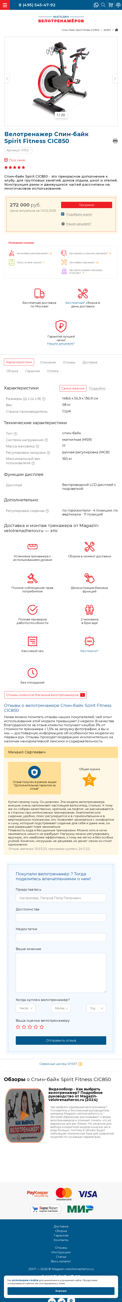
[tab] (19, 362)
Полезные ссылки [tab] (21, 242)
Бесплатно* (89, 651)
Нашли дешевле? (78, 224)
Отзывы (61, 1248)
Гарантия (61, 1235)
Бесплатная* (75, 303)
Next (115, 78)
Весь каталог (61, 1261)
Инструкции (61, 1252)
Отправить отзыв (61, 1040)
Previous (7, 78)
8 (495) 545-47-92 (37, 5)
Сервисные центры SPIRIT (61, 1063)
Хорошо (61, 1290)
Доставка (61, 1226)
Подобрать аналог (79, 214)
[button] (25, 1008)
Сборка (61, 1231)
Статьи (61, 1257)
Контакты (61, 1240)
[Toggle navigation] (5, 5)
